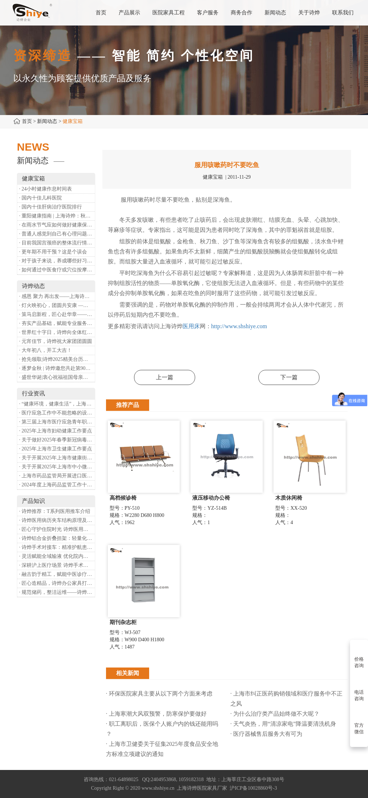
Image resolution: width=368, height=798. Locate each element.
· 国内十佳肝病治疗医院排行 (50, 207)
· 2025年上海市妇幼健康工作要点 (55, 431)
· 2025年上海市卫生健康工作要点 (55, 448)
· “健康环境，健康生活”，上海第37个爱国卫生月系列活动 (57, 404)
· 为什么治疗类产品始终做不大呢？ (274, 714)
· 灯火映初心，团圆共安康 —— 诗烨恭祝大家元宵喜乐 (57, 305)
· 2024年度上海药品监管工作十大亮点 (57, 484)
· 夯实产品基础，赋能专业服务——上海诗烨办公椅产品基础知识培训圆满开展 (57, 323)
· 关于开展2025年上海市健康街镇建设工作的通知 (57, 457)
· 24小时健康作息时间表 (45, 189)
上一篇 (164, 377)
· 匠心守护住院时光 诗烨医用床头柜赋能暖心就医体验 (57, 529)
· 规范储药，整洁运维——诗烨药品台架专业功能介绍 (57, 592)
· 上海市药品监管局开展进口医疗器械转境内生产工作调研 (57, 475)
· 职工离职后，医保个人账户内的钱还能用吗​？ (162, 729)
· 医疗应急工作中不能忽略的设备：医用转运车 (57, 413)
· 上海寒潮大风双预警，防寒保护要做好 (156, 714)
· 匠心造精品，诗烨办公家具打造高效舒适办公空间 (57, 583)
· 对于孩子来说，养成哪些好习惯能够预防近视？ (57, 260)
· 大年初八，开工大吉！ (45, 350)
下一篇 (289, 377)
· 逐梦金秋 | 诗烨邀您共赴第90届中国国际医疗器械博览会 (57, 368)
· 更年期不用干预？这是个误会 (53, 251)
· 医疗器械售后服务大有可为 (266, 734)
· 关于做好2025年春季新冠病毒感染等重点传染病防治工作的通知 (57, 439)
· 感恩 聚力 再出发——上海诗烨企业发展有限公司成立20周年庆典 (57, 296)
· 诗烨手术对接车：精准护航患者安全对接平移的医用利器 (57, 547)
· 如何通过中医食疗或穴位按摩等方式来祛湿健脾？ (57, 269)
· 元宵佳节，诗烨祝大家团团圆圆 (55, 341)
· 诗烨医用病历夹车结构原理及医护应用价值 (57, 520)
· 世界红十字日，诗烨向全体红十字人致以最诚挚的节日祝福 (57, 332)
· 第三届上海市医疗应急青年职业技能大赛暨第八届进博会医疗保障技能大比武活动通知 (57, 422)
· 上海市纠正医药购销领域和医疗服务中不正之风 (286, 699)
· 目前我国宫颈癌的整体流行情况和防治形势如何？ (57, 243)
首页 (27, 121)
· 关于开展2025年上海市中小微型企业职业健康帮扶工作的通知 (57, 466)
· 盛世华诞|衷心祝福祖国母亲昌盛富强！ (57, 377)
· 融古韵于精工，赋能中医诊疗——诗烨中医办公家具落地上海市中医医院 (57, 574)
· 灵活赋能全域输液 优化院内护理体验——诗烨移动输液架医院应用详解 (57, 556)
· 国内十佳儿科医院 (40, 198)
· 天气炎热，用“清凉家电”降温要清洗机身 (283, 724)
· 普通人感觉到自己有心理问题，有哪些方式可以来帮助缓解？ (57, 234)
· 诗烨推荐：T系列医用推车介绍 (54, 511)
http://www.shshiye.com (239, 326)
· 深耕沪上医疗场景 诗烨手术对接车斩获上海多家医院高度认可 (57, 565)
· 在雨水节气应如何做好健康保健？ (57, 225)
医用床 (191, 326)
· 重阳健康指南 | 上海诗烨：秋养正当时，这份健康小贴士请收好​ (57, 216)
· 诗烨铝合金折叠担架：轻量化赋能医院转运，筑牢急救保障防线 (57, 538)
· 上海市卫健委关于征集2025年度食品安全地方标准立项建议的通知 (162, 749)
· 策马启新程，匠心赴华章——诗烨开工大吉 (57, 314)
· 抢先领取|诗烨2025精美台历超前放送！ (57, 359)
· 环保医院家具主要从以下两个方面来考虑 (159, 694)
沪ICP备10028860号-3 (253, 788)
